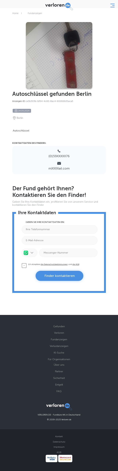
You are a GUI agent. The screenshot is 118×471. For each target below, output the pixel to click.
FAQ (59, 391)
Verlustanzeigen (59, 346)
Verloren (59, 332)
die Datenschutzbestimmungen (54, 264)
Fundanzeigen (35, 13)
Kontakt (59, 436)
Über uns (59, 364)
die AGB (75, 264)
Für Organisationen (59, 359)
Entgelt (59, 384)
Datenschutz (59, 441)
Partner (59, 371)
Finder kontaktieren (59, 276)
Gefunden (59, 326)
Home (15, 13)
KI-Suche (59, 352)
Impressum (59, 447)
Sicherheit (59, 378)
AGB (59, 452)
